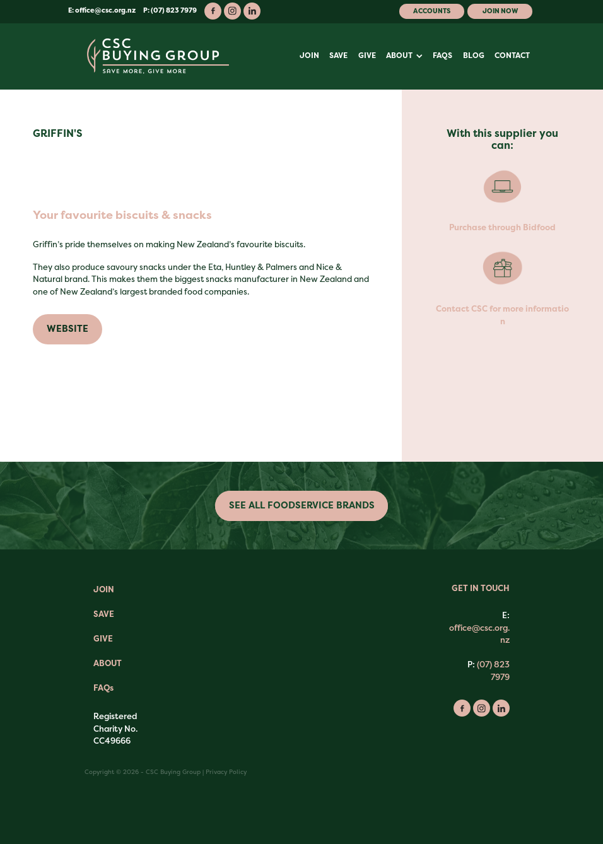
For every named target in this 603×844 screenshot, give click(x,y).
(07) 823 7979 (493, 671)
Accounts (431, 11)
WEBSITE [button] (67, 329)
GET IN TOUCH (481, 588)
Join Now (500, 11)
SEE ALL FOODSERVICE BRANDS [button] (302, 506)
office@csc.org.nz (105, 10)
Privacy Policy (226, 772)
